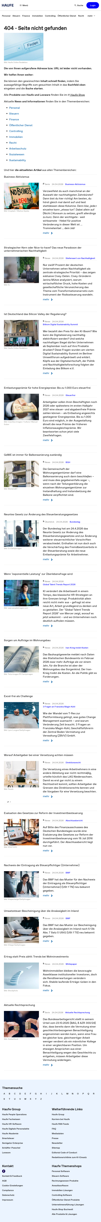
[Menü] (24, 5)
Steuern (14, 113)
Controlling (16, 131)
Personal (14, 108)
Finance (14, 119)
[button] (92, 5)
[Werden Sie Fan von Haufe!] (3, 1171)
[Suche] (79, 5)
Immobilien (16, 137)
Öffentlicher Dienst (20, 125)
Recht (13, 143)
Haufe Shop (76, 95)
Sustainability (17, 160)
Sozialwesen (16, 154)
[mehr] (91, 15)
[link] (6, 16)
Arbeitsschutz (17, 148)
